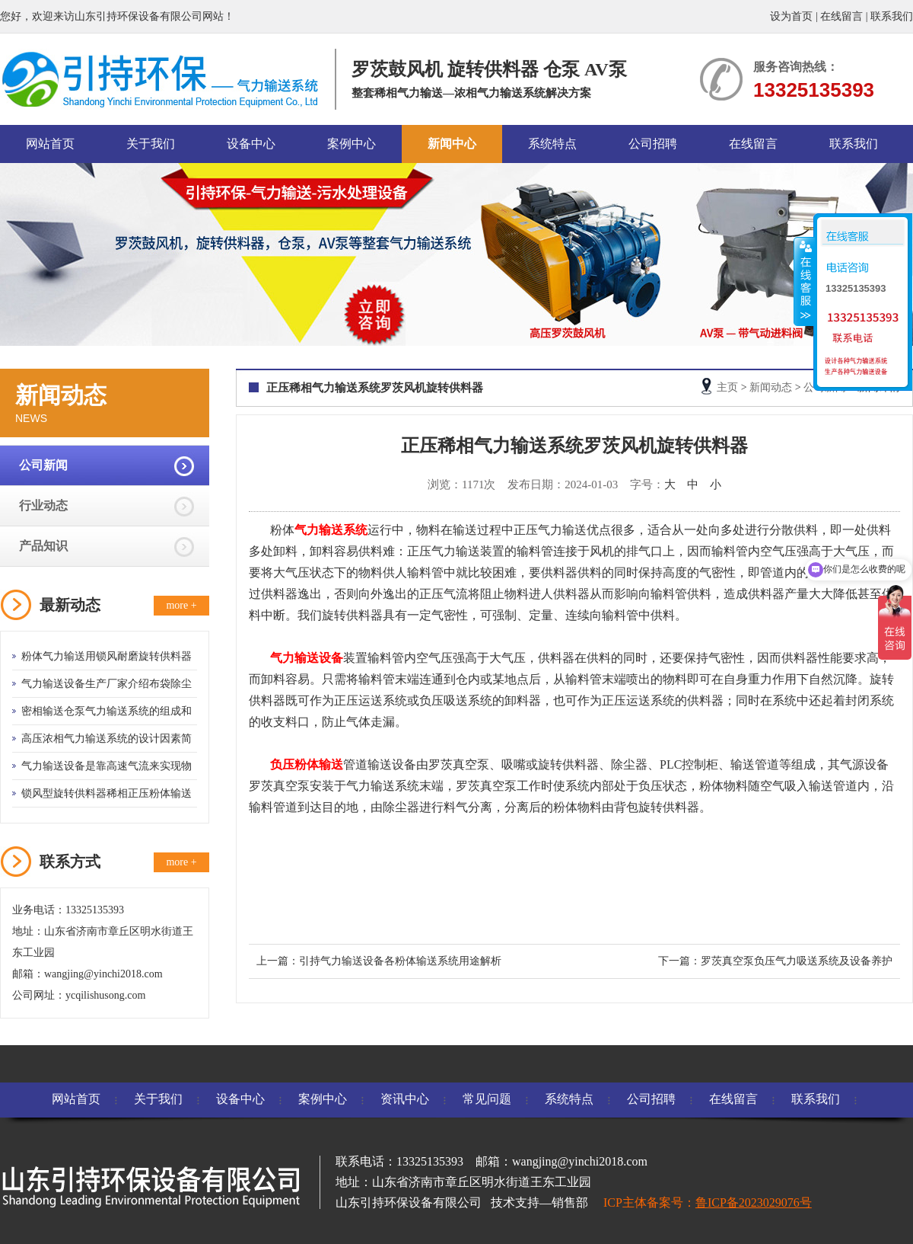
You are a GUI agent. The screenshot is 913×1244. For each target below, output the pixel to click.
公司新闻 (43, 465)
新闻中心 (452, 143)
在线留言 (841, 16)
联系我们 (891, 16)
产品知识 (43, 545)
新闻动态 (770, 387)
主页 (727, 387)
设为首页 (791, 16)
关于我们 (150, 143)
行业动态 (43, 505)
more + (181, 605)
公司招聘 (652, 143)
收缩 (804, 281)
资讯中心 (404, 1098)
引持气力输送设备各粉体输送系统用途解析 (400, 961)
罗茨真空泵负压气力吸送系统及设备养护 (796, 961)
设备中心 (251, 143)
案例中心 (351, 143)
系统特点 (552, 143)
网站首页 (50, 143)
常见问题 (487, 1098)
